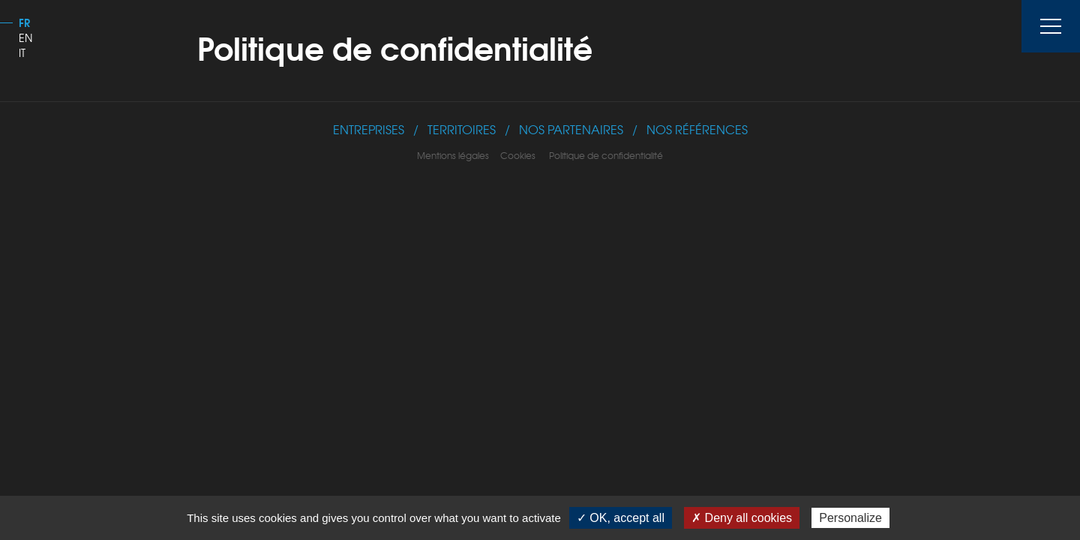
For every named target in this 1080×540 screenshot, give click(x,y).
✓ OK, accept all (620, 518)
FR (24, 22)
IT (22, 52)
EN (25, 37)
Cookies (519, 155)
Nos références (697, 129)
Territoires (462, 129)
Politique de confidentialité (606, 155)
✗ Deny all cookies (742, 518)
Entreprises (368, 129)
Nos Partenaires (571, 129)
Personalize (850, 518)
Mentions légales (454, 155)
